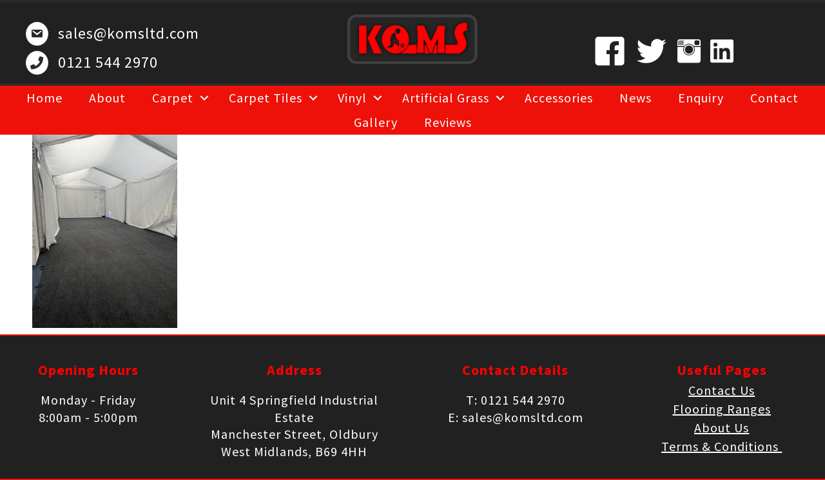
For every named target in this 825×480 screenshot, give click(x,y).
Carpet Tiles (265, 98)
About (107, 98)
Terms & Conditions (721, 446)
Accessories (559, 98)
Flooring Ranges (722, 409)
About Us (721, 427)
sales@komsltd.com (128, 33)
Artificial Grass (445, 98)
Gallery (376, 122)
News (635, 98)
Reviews (448, 122)
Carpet (172, 98)
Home (44, 98)
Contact (774, 98)
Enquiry (701, 98)
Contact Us (721, 390)
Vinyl (352, 98)
